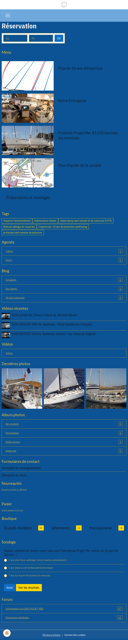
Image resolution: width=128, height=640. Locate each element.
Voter (9, 588)
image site (64, 451)
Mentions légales (51, 634)
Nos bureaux (64, 433)
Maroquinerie (100, 527)
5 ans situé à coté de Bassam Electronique (30, 567)
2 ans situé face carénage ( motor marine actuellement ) (37, 560)
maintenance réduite (45, 220)
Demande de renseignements (21, 468)
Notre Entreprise (72, 100)
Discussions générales (64, 617)
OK (59, 38)
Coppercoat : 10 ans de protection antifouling (63, 226)
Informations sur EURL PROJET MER (64, 609)
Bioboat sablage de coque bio (19, 226)
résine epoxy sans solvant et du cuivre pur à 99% (86, 220)
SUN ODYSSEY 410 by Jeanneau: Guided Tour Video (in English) (54, 334)
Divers (64, 260)
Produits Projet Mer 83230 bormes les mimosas (88, 135)
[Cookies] (7, 633)
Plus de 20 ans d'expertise (80, 68)
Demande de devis (14, 475)
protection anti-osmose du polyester (22, 232)
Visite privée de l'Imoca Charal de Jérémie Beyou (44, 315)
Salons (64, 251)
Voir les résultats (28, 588)
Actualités (64, 280)
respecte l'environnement (16, 220)
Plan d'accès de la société (79, 165)
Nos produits (64, 424)
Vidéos (9, 353)
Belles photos (64, 442)
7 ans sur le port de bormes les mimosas (29, 575)
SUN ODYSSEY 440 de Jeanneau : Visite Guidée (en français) (52, 324)
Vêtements (60, 527)
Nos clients (64, 289)
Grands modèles (18, 527)
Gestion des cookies (75, 634)
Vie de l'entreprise (64, 298)
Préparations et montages (28, 197)
